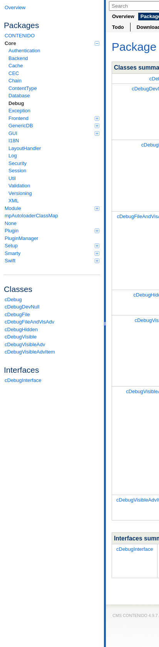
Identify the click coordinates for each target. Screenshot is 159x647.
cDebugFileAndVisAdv (29, 322)
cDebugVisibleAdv (25, 344)
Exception (19, 110)
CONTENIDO (20, 35)
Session (17, 170)
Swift (52, 260)
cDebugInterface (23, 380)
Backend (18, 58)
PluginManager (21, 238)
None (11, 223)
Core (52, 43)
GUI (53, 133)
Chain (15, 80)
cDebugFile (17, 314)
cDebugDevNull (22, 307)
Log (12, 155)
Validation (19, 185)
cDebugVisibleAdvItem (30, 352)
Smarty (52, 253)
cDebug (13, 299)
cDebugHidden (21, 329)
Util (12, 178)
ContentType (22, 88)
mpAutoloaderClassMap (31, 215)
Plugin (52, 230)
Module (52, 208)
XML (13, 200)
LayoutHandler (24, 148)
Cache (15, 65)
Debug (16, 103)
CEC (13, 73)
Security (17, 163)
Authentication (24, 50)
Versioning (20, 193)
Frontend (53, 118)
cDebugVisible (21, 337)
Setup (52, 245)
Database (19, 95)
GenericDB (53, 125)
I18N (13, 140)
